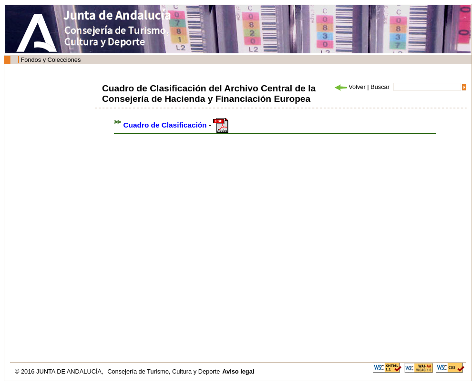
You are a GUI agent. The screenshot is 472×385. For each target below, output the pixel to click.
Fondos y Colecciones (51, 59)
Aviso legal (238, 371)
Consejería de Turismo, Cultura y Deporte (163, 371)
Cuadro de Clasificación (165, 125)
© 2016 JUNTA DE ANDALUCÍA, (60, 371)
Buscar (380, 86)
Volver (349, 86)
